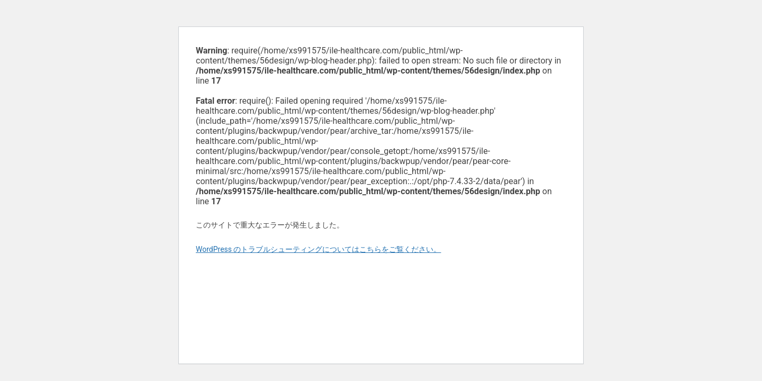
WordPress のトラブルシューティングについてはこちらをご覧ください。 (318, 249)
